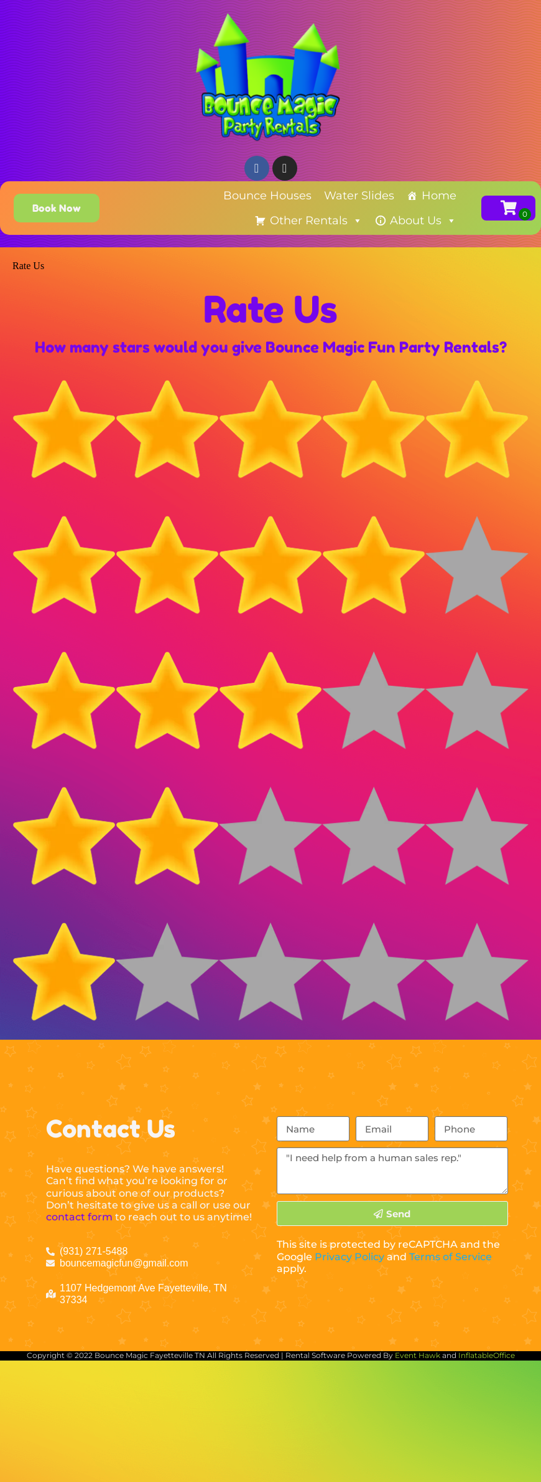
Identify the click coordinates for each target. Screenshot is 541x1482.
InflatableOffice (486, 1355)
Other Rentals (316, 220)
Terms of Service (450, 1257)
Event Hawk (417, 1355)
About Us (423, 220)
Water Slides (359, 195)
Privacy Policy (349, 1257)
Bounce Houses (267, 195)
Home (439, 195)
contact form (79, 1217)
